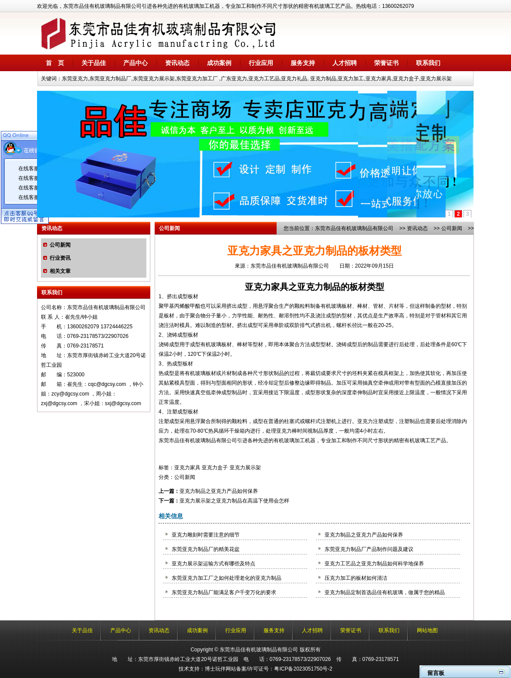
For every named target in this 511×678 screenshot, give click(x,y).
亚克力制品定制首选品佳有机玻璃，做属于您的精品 (385, 592)
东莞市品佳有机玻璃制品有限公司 (354, 228)
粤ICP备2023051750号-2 (303, 669)
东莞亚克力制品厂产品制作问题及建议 (369, 549)
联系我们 (428, 62)
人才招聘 (344, 62)
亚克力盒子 (215, 468)
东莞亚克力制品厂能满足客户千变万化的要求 (224, 592)
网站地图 (427, 630)
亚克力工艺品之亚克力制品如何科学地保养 (374, 564)
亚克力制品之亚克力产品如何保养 (218, 491)
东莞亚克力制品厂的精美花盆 (206, 549)
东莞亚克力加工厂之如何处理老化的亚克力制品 (226, 578)
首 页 (55, 62)
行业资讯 (60, 258)
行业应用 (261, 62)
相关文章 (60, 271)
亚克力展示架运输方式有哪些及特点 (213, 564)
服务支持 (303, 62)
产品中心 (135, 62)
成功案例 (219, 62)
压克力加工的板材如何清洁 (356, 578)
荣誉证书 (386, 62)
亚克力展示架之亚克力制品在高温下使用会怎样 (234, 501)
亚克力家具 (266, 287)
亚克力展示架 (245, 468)
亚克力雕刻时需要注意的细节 (206, 535)
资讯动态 (177, 62)
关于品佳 (93, 62)
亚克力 (365, 421)
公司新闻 (60, 245)
